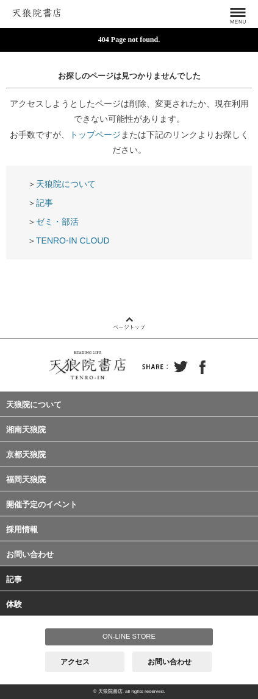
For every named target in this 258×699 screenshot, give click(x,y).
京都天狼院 (26, 454)
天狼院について (66, 184)
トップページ (95, 134)
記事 (44, 203)
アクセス (75, 662)
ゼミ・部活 (57, 222)
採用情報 (22, 529)
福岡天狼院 (26, 479)
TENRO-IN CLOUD (73, 240)
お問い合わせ (30, 554)
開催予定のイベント (41, 504)
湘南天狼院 (26, 429)
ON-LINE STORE (129, 636)
